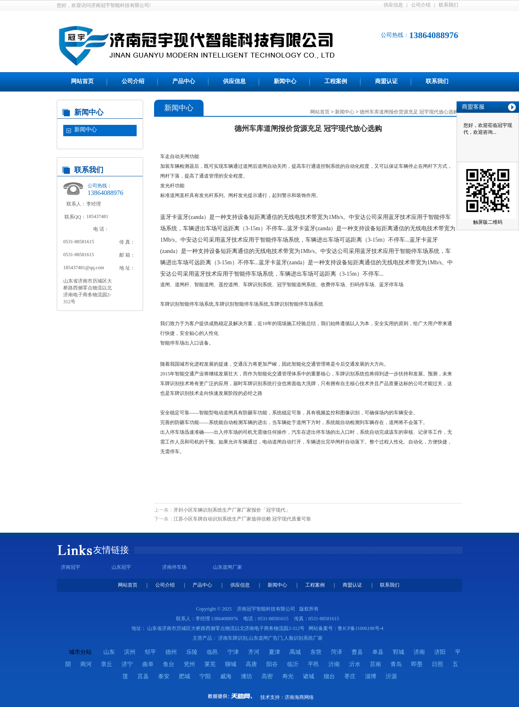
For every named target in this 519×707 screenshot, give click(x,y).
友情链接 (111, 550)
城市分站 (80, 652)
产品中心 (183, 81)
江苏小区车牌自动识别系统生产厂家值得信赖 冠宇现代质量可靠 (242, 519)
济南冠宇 (70, 567)
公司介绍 (421, 5)
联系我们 (448, 5)
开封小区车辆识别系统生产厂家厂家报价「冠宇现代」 (232, 510)
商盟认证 (386, 81)
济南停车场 (174, 567)
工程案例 (335, 81)
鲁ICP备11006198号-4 (360, 628)
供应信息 (393, 5)
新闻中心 (285, 81)
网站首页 (82, 81)
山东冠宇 (121, 567)
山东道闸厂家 (227, 567)
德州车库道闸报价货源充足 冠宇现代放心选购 (409, 112)
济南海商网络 (299, 697)
